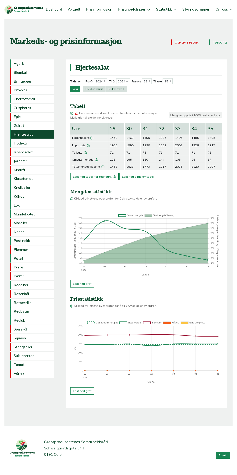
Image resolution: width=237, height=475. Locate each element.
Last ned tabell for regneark (95, 175)
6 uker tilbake (94, 89)
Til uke (157, 81)
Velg (75, 89)
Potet (18, 258)
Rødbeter (21, 311)
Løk (17, 205)
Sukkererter (24, 355)
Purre (18, 267)
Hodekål (20, 143)
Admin (222, 455)
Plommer (21, 249)
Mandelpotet (24, 214)
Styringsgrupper (196, 9)
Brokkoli (20, 90)
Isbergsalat (23, 152)
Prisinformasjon (99, 9)
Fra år (89, 81)
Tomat (19, 364)
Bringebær (22, 81)
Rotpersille (22, 302)
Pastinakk (22, 240)
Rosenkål (21, 294)
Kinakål (20, 170)
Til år (112, 81)
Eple (17, 116)
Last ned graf (82, 283)
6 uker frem (117, 89)
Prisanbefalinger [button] (134, 9)
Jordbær (20, 161)
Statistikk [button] (166, 9)
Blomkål (20, 72)
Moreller (20, 223)
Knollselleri (22, 187)
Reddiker (21, 285)
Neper (19, 232)
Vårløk (19, 373)
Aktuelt (74, 9)
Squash (20, 338)
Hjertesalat (23, 134)
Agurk (19, 63)
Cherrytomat (24, 99)
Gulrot (19, 125)
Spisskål (20, 329)
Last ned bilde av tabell (138, 176)
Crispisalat (22, 108)
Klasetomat (23, 178)
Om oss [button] (224, 9)
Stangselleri (23, 347)
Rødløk (19, 320)
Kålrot (19, 196)
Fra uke (136, 81)
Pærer (19, 276)
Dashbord (54, 9)
